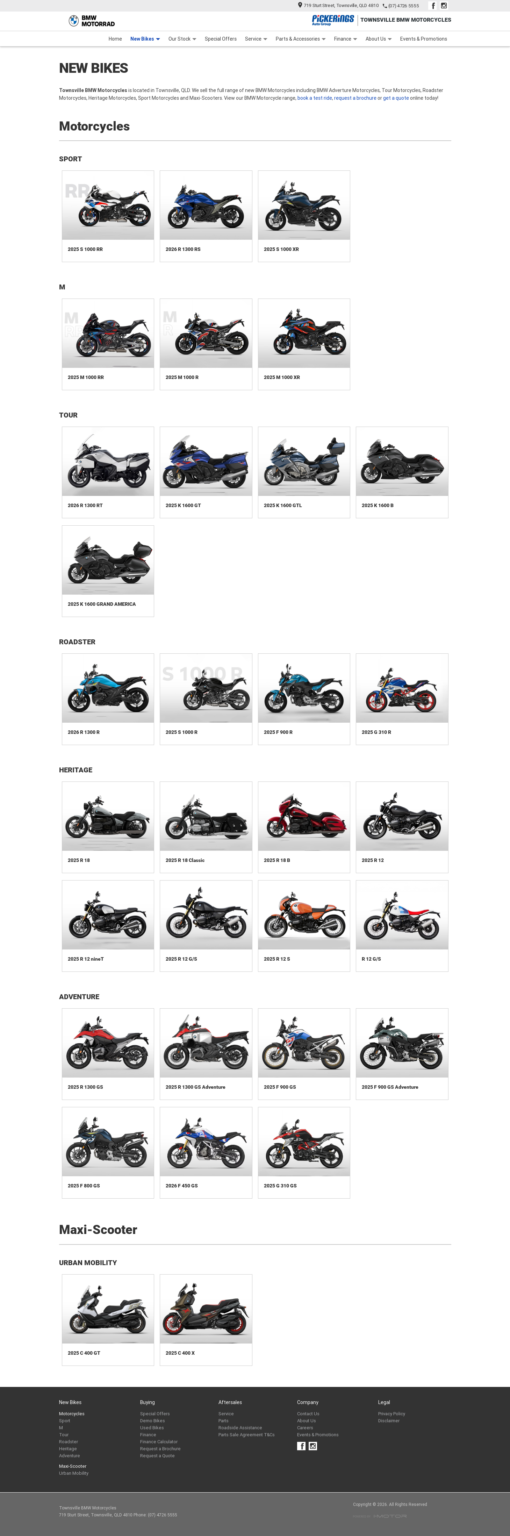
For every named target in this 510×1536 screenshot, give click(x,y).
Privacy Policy (391, 1414)
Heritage (68, 1449)
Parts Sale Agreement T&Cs (246, 1435)
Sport (64, 1421)
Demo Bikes (152, 1421)
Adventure (69, 1456)
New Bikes (145, 39)
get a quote (396, 98)
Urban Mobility (73, 1473)
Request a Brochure (160, 1449)
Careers (305, 1428)
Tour (64, 1435)
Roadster (68, 1442)
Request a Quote (157, 1456)
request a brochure (355, 98)
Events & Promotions (423, 39)
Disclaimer (389, 1421)
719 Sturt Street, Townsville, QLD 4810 (338, 5)
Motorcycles (72, 1414)
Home (115, 39)
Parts (223, 1421)
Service (256, 39)
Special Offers (221, 39)
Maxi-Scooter (72, 1466)
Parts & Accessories (301, 39)
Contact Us (308, 1414)
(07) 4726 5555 (403, 6)
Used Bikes (152, 1428)
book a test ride (314, 98)
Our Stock (182, 39)
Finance (345, 39)
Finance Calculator (159, 1442)
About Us (379, 39)
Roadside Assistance (240, 1428)
